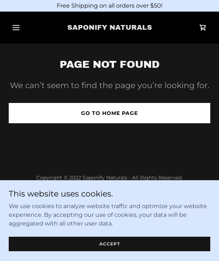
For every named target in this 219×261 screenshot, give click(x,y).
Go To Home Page (109, 113)
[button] (17, 27)
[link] (109, 28)
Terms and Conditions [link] (110, 205)
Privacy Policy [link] (109, 195)
